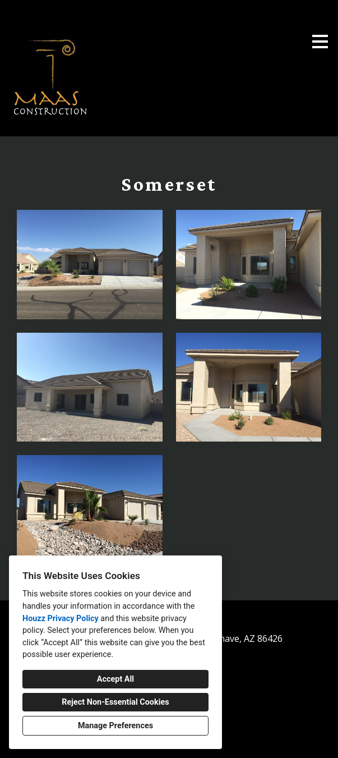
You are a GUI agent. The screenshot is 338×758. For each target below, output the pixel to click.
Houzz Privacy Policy (60, 618)
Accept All (115, 679)
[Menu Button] (320, 41)
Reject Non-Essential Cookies (115, 702)
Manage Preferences (115, 726)
